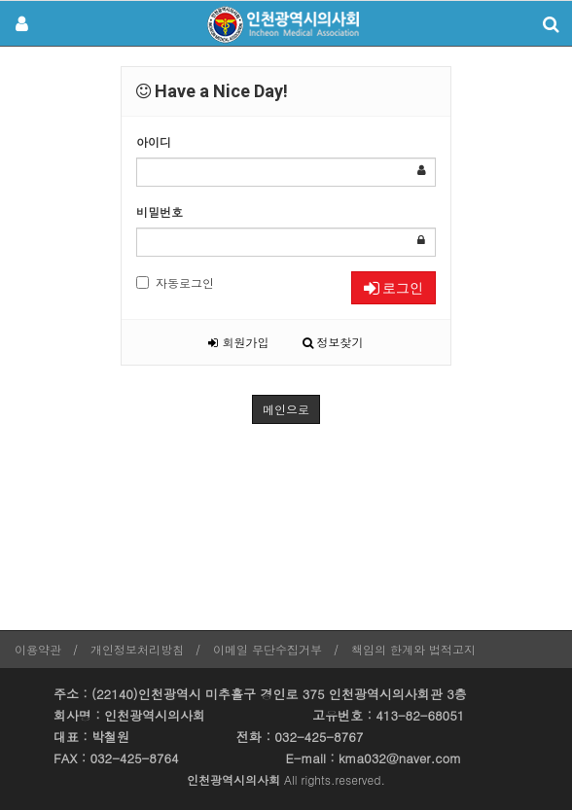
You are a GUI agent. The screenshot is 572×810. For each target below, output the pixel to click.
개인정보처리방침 (137, 649)
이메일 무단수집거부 (267, 649)
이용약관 (38, 649)
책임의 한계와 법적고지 (413, 649)
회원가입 (238, 342)
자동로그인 (175, 282)
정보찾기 (333, 342)
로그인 (393, 288)
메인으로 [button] (286, 409)
